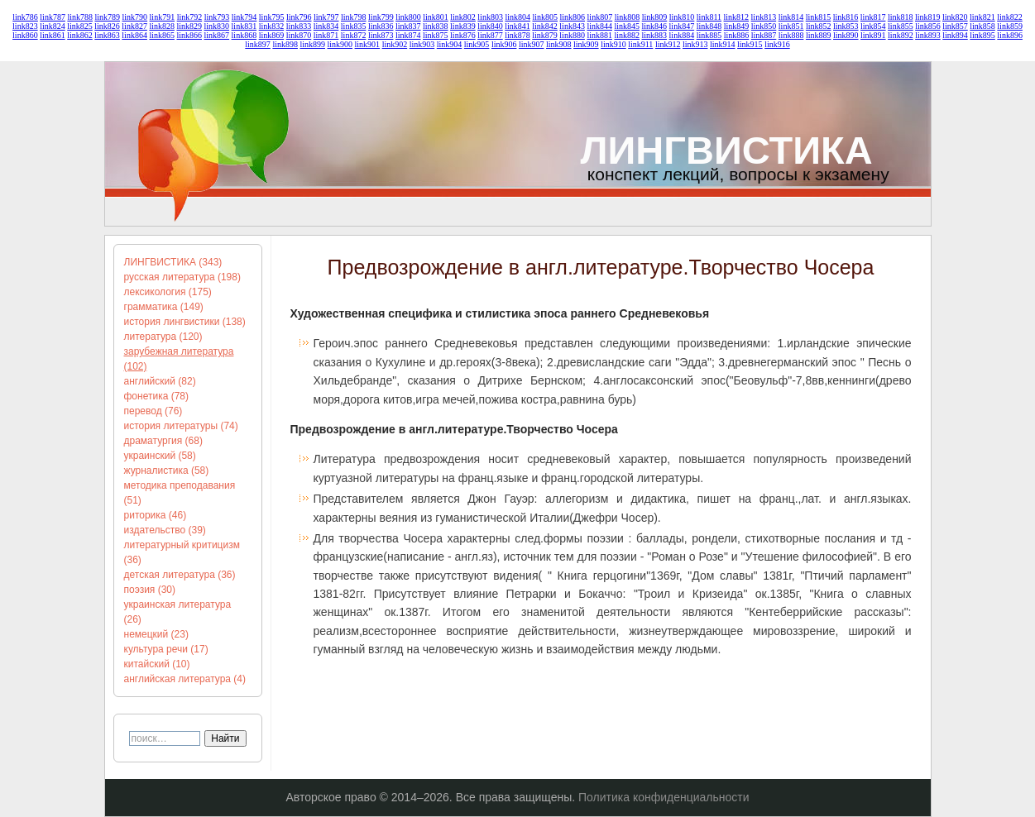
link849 (737, 26)
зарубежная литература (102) (179, 359)
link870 (299, 35)
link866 (189, 35)
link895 (982, 35)
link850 (764, 26)
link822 (1010, 17)
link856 (928, 26)
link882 (627, 35)
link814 (791, 17)
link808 (627, 17)
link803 (490, 17)
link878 (517, 35)
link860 (25, 35)
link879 (545, 35)
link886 (737, 35)
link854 (873, 26)
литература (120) (163, 336)
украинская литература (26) (178, 612)
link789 (107, 17)
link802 (463, 17)
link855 (900, 26)
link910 (613, 44)
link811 (709, 17)
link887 (764, 35)
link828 (162, 26)
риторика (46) (155, 515)
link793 (217, 17)
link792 (190, 17)
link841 (517, 26)
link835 (354, 26)
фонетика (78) (156, 396)
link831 (244, 26)
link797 (326, 17)
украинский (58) (160, 455)
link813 (764, 17)
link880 (572, 35)
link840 (490, 26)
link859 (1010, 26)
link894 (955, 35)
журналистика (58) (166, 470)
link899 (312, 44)
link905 (477, 44)
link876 (463, 35)
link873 (381, 35)
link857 (955, 26)
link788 (80, 17)
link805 (545, 17)
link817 (873, 17)
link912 (668, 44)
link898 (285, 44)
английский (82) (160, 381)
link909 (586, 44)
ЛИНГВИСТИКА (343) (173, 262)
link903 (422, 44)
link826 (107, 26)
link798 (354, 17)
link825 (80, 26)
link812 (737, 17)
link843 (572, 26)
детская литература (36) (180, 574)
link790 (135, 17)
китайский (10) (157, 664)
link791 (162, 17)
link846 (655, 26)
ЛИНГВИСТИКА (727, 150)
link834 (326, 26)
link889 (818, 35)
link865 (162, 35)
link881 (599, 35)
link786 (25, 17)
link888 (791, 35)
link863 (107, 35)
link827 (134, 26)
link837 (408, 26)
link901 (368, 44)
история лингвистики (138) (185, 321)
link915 (750, 44)
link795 (272, 17)
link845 (627, 26)
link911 (640, 44)
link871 (326, 35)
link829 (189, 26)
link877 (490, 35)
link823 (25, 26)
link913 (695, 44)
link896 (1010, 35)
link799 (381, 17)
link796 (299, 17)
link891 (873, 35)
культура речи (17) (166, 649)
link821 (982, 17)
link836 (381, 26)
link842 (545, 26)
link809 (655, 17)
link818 (900, 17)
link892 (900, 35)
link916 (777, 44)
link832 (272, 26)
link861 (52, 35)
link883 (655, 35)
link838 (435, 26)
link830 (217, 26)
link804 (517, 17)
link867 (217, 35)
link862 (80, 35)
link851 (791, 26)
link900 (340, 44)
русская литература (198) (182, 277)
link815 (818, 17)
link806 (573, 17)
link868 (244, 35)
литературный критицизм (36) (182, 552)
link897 (258, 44)
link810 (682, 17)
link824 (52, 26)
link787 (52, 17)
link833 (299, 26)
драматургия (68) (163, 441)
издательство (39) (165, 530)
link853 (846, 26)
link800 (408, 17)
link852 (818, 26)
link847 (682, 26)
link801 (435, 17)
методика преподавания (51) (180, 493)
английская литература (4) (185, 679)
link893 (928, 35)
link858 (982, 26)
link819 (928, 17)
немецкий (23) (156, 634)
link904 (449, 44)
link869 (272, 35)
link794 (244, 17)
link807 (600, 17)
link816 (846, 17)
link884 (682, 35)
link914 (723, 44)
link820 (955, 17)
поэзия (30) (150, 589)
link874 (408, 35)
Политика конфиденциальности (664, 797)
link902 (395, 44)
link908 (559, 44)
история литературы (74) (181, 426)
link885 (709, 35)
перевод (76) (153, 411)
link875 (435, 35)
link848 (709, 26)
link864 (134, 35)
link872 (354, 35)
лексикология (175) (168, 292)
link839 (463, 26)
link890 (846, 35)
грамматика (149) (164, 307)
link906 (504, 44)
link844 (599, 26)
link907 (531, 44)
